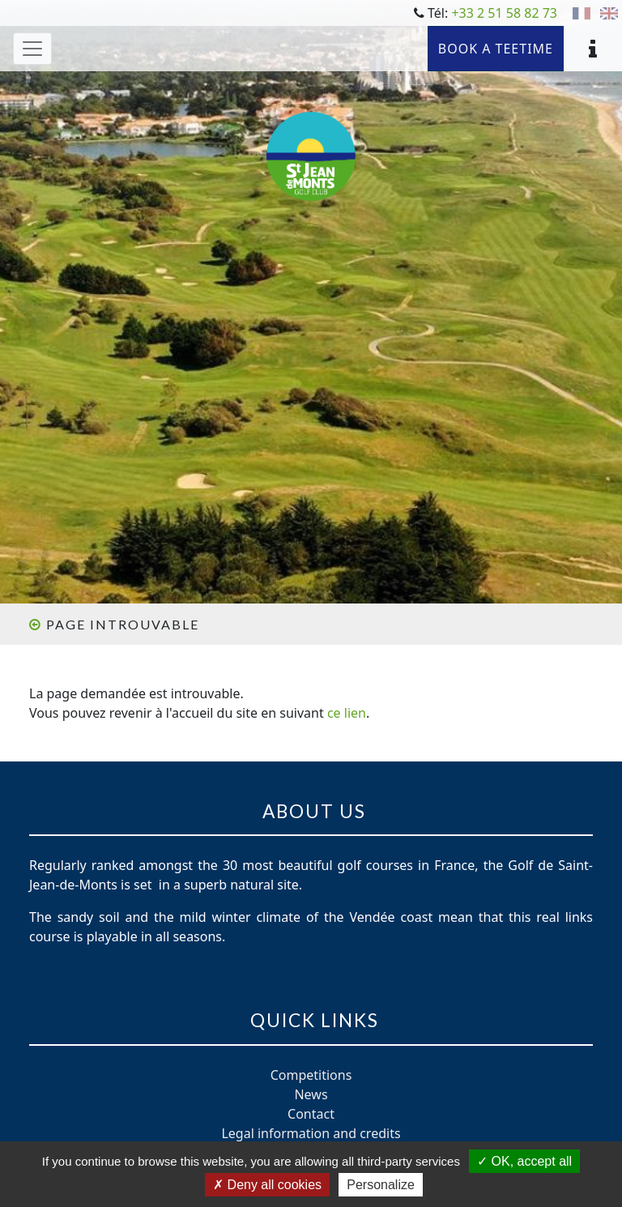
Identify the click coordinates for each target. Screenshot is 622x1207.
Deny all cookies (267, 1185)
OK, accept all (524, 1161)
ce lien (346, 713)
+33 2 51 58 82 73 (504, 13)
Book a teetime (495, 49)
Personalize (381, 1185)
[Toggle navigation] (32, 48)
